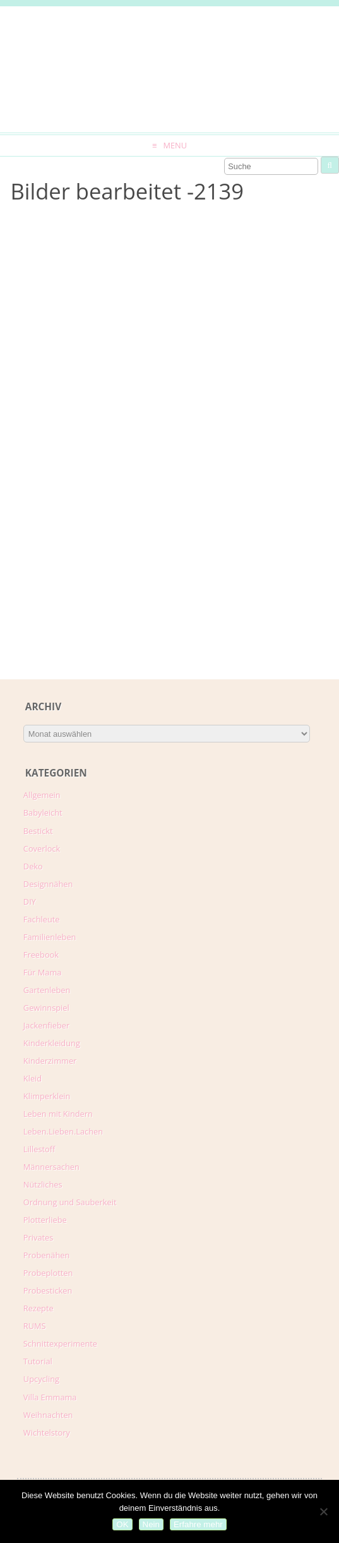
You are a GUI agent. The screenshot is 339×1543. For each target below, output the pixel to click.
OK (122, 1524)
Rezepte (38, 1308)
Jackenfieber (46, 1025)
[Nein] (323, 1511)
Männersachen (51, 1166)
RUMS (34, 1326)
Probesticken (47, 1290)
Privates (38, 1237)
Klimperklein (47, 1096)
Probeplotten (48, 1272)
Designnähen (48, 884)
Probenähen (46, 1255)
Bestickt (38, 831)
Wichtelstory (46, 1432)
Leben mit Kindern (58, 1113)
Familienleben (49, 937)
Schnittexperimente (60, 1343)
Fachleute (41, 919)
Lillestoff (39, 1149)
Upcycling (41, 1379)
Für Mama (42, 972)
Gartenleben (47, 990)
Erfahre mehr (198, 1524)
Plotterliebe (45, 1219)
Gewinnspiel (46, 1007)
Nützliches (42, 1184)
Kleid (32, 1078)
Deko (33, 866)
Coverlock (41, 848)
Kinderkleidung (51, 1043)
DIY (29, 901)
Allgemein (42, 795)
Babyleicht (42, 812)
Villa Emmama (50, 1397)
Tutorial (37, 1361)
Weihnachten (48, 1415)
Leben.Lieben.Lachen (63, 1131)
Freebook (41, 954)
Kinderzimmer (50, 1060)
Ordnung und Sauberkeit (70, 1202)
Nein (151, 1524)
